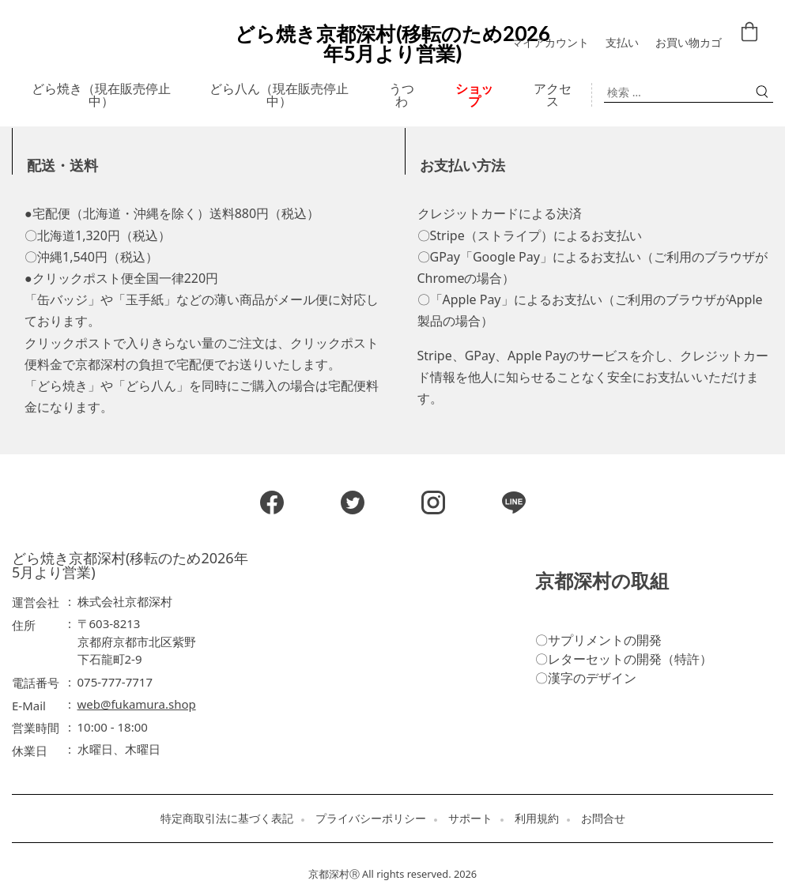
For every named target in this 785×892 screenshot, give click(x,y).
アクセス (553, 95)
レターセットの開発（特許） (630, 659)
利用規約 (537, 818)
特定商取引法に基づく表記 (226, 818)
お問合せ (603, 818)
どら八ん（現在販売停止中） (279, 95)
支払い (622, 42)
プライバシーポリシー (370, 818)
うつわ (401, 95)
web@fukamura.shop (136, 704)
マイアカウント (550, 42)
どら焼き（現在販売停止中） (101, 95)
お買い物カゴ (688, 42)
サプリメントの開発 (605, 640)
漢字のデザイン (592, 678)
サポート (470, 818)
